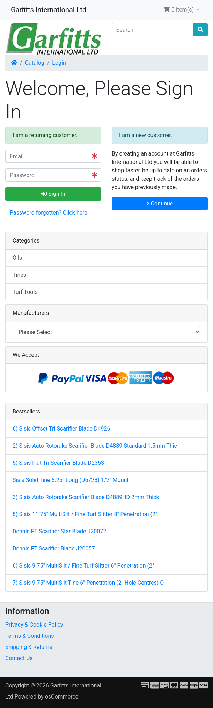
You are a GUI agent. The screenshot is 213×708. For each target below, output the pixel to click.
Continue (160, 203)
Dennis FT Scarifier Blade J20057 (54, 548)
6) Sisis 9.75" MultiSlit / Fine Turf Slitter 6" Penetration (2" (83, 565)
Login (59, 62)
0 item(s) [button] (179, 9)
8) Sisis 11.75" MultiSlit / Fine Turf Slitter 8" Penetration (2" (85, 514)
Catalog (34, 62)
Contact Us (19, 658)
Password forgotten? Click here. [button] (49, 212)
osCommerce (62, 696)
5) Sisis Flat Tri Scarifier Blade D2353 (58, 463)
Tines (19, 275)
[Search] (152, 29)
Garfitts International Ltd (48, 10)
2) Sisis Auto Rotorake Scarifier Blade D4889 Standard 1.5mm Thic (95, 445)
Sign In (53, 193)
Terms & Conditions (29, 636)
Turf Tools (25, 292)
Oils (17, 257)
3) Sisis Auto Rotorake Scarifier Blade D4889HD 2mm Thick (86, 497)
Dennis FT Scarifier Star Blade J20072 (59, 531)
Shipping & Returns (28, 647)
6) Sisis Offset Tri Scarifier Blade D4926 (61, 428)
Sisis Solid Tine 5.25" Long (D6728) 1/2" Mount (71, 480)
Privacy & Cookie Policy (34, 624)
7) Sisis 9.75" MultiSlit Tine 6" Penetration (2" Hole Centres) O (88, 582)
